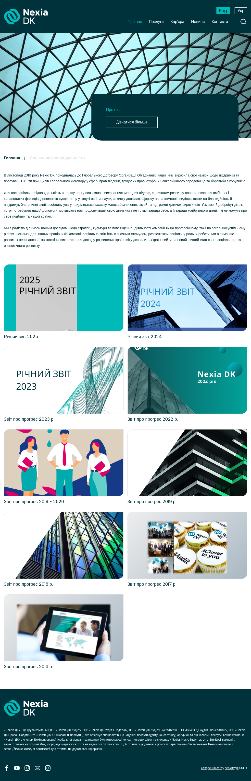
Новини (198, 21)
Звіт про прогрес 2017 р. (151, 584)
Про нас (134, 21)
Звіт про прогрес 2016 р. (28, 666)
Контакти (220, 21)
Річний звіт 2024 (144, 336)
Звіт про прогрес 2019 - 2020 (34, 501)
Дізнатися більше (132, 122)
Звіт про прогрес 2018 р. (28, 584)
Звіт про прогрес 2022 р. (152, 419)
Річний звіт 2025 (21, 336)
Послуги (156, 21)
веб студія (231, 768)
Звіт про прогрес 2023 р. (29, 419)
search (243, 21)
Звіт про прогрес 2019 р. (151, 501)
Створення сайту (212, 768)
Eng (223, 11)
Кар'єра (177, 21)
